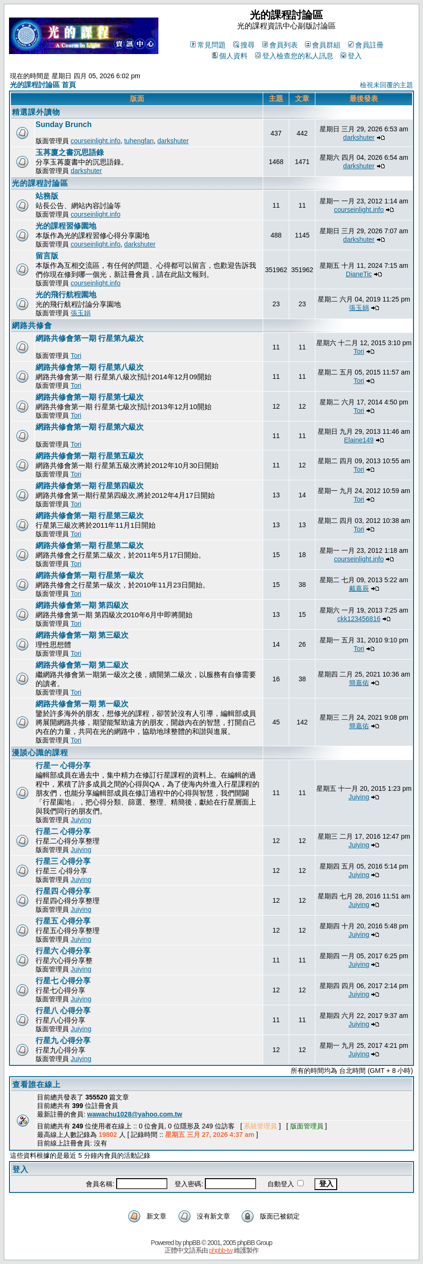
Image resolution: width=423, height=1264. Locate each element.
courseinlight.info (95, 141)
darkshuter (173, 141)
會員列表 (280, 45)
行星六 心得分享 (63, 951)
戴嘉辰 (359, 588)
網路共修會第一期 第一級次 (82, 704)
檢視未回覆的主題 (386, 85)
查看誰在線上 (36, 1085)
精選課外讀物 (36, 112)
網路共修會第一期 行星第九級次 (90, 338)
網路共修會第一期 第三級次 (82, 635)
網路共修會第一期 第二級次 (82, 665)
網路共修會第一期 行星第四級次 (90, 486)
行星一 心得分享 (63, 765)
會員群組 (322, 45)
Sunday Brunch (64, 124)
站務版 (47, 196)
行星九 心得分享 (63, 1040)
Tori (76, 355)
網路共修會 (32, 325)
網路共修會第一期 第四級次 (82, 605)
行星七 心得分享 (63, 981)
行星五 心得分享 (63, 921)
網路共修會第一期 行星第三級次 (90, 516)
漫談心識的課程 (40, 753)
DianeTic (359, 274)
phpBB (191, 1242)
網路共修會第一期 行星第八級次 (90, 367)
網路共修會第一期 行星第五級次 (90, 456)
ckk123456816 (358, 619)
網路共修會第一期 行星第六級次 (90, 427)
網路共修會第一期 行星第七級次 (90, 397)
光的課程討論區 (40, 183)
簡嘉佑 (359, 683)
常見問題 (208, 45)
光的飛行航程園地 (66, 295)
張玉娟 (81, 313)
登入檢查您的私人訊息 (294, 56)
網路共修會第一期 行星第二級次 (90, 545)
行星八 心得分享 (63, 1011)
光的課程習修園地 (66, 226)
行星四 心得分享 (63, 891)
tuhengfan (139, 141)
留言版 (47, 256)
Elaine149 (359, 440)
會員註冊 (366, 45)
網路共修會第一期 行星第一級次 (90, 575)
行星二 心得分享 (63, 831)
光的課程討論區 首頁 (43, 85)
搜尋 (244, 45)
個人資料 (230, 56)
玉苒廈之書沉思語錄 (70, 152)
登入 (351, 56)
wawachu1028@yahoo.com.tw (134, 1114)
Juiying (81, 820)
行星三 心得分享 (63, 861)
